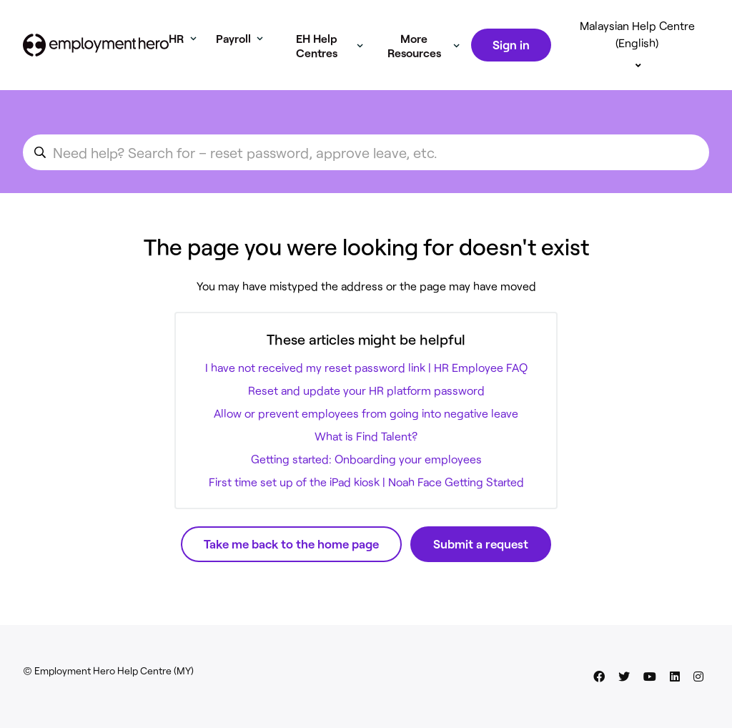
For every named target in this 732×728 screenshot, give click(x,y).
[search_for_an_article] (366, 152)
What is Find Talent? (366, 436)
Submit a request (480, 543)
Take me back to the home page (291, 543)
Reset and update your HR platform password (366, 390)
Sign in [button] (511, 44)
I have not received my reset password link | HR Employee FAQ (366, 367)
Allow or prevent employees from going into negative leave (366, 413)
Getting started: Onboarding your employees (366, 459)
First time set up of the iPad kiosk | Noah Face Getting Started (366, 481)
